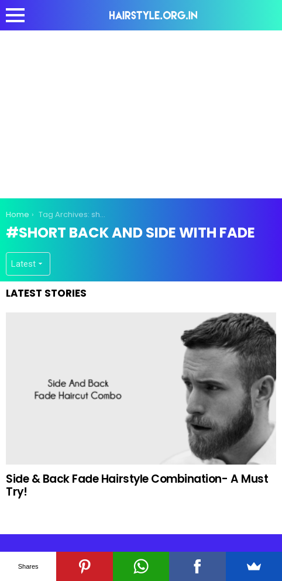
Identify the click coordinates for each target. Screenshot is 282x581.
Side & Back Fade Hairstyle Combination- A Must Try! (137, 485)
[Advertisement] (141, 112)
